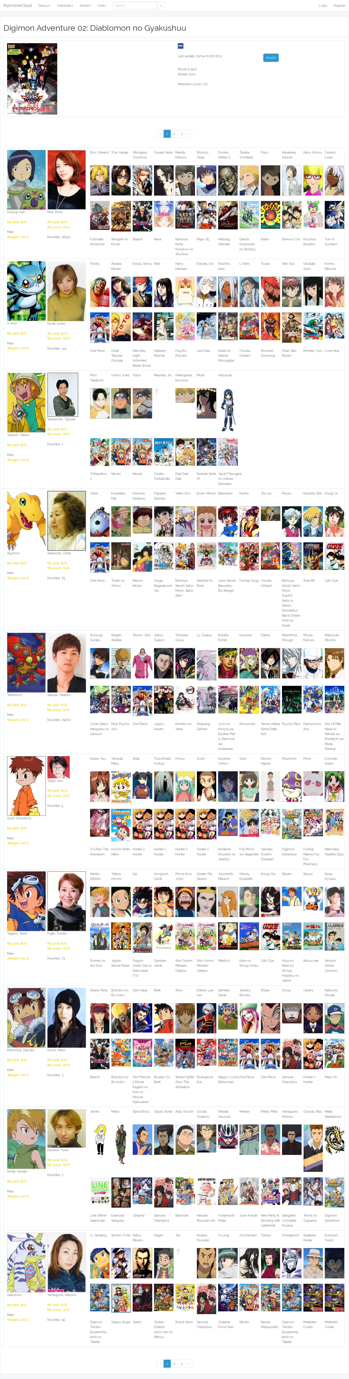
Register (340, 5)
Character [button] (65, 5)
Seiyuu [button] (44, 5)
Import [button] (271, 57)
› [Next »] (188, 134)
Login (323, 5)
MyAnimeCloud (17, 5)
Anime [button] (85, 5)
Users (102, 5)
